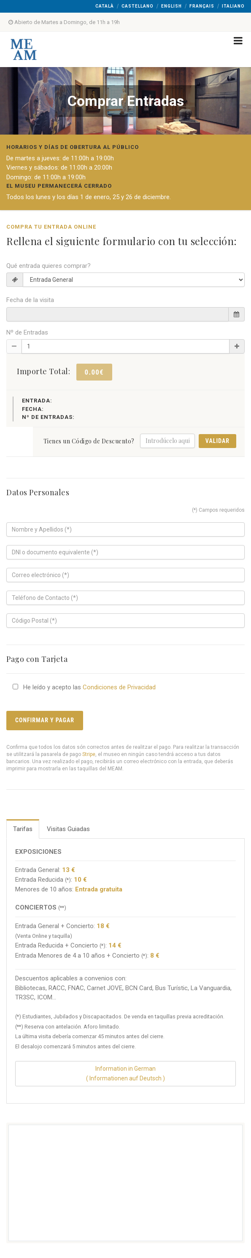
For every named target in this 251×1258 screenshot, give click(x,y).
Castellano (137, 6)
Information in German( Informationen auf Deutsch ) (125, 1073)
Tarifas (22, 829)
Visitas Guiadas (68, 829)
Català (104, 6)
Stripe (88, 754)
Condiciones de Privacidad (119, 687)
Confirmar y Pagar (44, 720)
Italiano (233, 6)
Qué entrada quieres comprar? (48, 266)
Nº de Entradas (27, 332)
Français (201, 6)
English (171, 6)
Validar (217, 440)
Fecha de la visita (30, 300)
